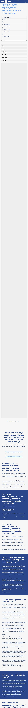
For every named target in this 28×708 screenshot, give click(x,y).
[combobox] (14, 40)
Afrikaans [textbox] (3, 40)
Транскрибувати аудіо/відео (14, 421)
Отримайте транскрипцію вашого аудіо (14, 452)
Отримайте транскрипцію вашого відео (14, 456)
